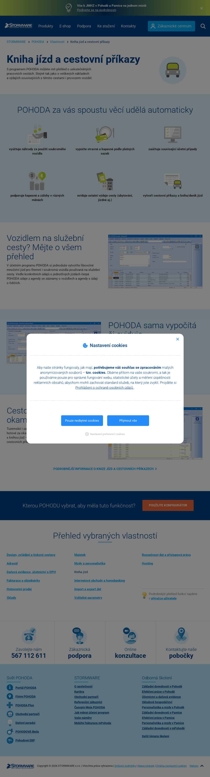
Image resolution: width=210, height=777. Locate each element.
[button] (105, 433)
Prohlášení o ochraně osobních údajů (104, 387)
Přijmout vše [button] (128, 420)
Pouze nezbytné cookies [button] (82, 420)
